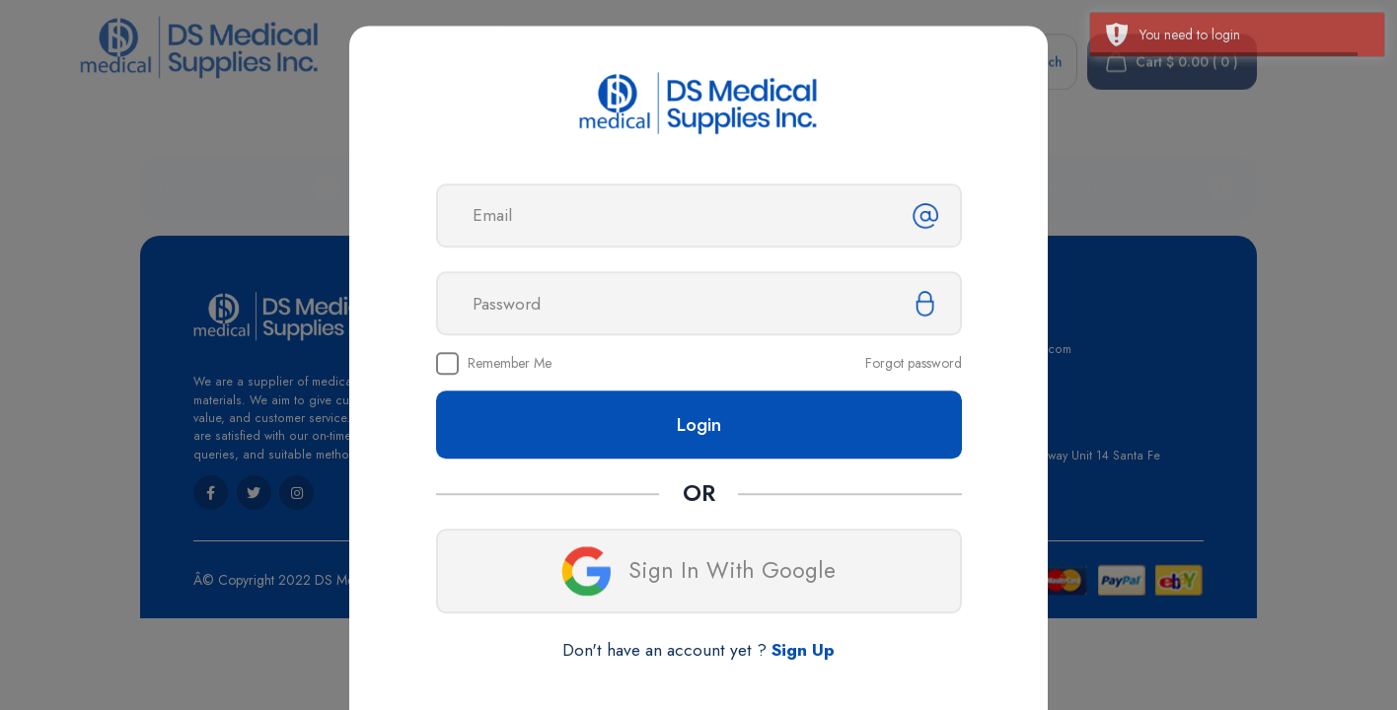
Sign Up (803, 651)
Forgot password (913, 364)
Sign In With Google (698, 572)
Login (699, 424)
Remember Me (509, 364)
